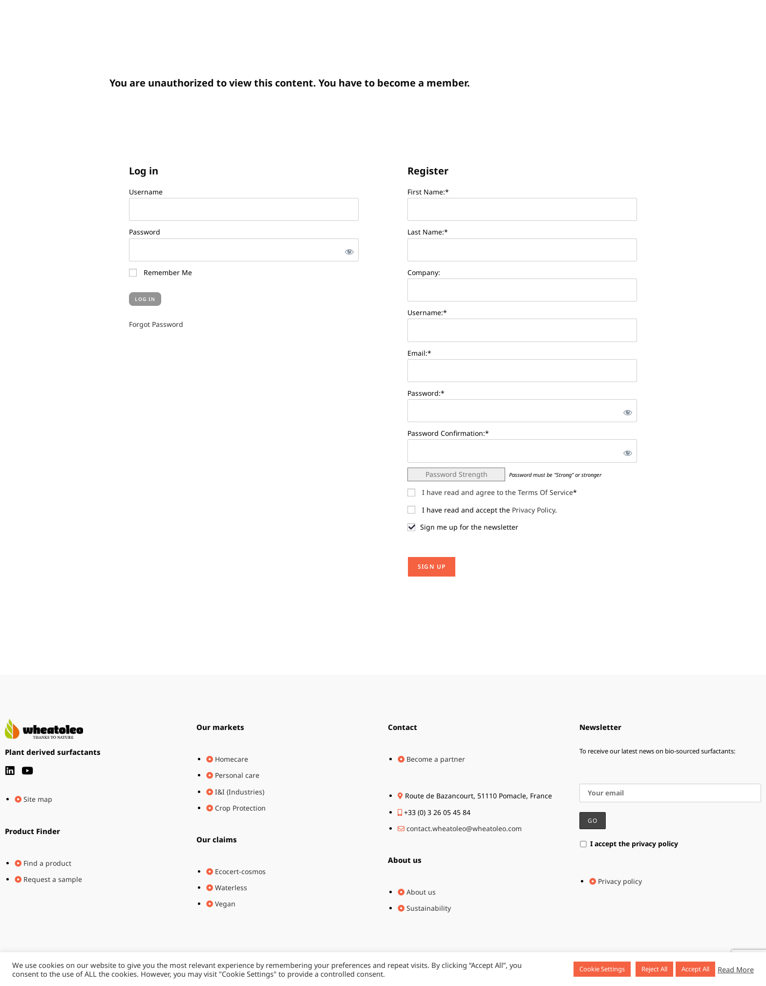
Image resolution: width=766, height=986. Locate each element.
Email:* (419, 353)
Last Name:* (427, 231)
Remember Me (160, 272)
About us (405, 860)
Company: (423, 272)
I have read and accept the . (482, 509)
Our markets (220, 727)
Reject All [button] (654, 969)
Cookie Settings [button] (602, 969)
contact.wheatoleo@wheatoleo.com (464, 828)
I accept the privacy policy (628, 843)
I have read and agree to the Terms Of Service (497, 492)
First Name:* (428, 191)
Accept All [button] (695, 969)
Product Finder (32, 831)
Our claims (216, 839)
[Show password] (347, 249)
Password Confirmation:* (448, 433)
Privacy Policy (533, 509)
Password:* (426, 393)
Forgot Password (156, 324)
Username (146, 191)
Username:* (427, 312)
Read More (736, 969)
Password (144, 231)
